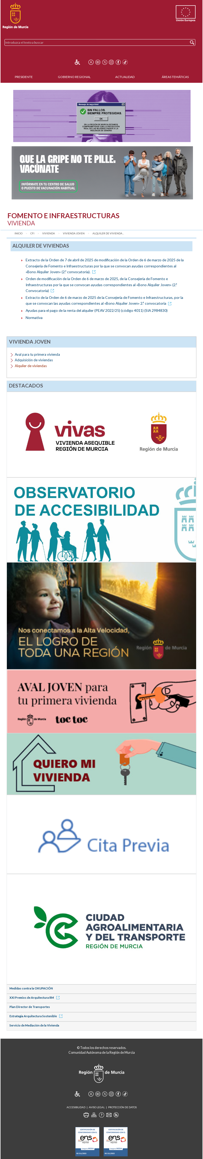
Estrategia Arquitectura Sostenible (37, 1016)
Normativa (34, 317)
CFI (32, 233)
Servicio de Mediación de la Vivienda (34, 1025)
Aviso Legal (97, 1107)
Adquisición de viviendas (34, 360)
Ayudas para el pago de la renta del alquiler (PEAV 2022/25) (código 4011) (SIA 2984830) (97, 310)
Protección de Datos (122, 1107)
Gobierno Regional (74, 77)
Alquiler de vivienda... (108, 233)
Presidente (24, 77)
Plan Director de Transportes (30, 1007)
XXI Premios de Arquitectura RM (35, 997)
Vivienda (48, 233)
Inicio (18, 233)
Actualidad (125, 77)
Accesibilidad (76, 1107)
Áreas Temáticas (175, 77)
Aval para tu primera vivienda (37, 354)
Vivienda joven (74, 233)
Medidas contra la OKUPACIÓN (31, 988)
